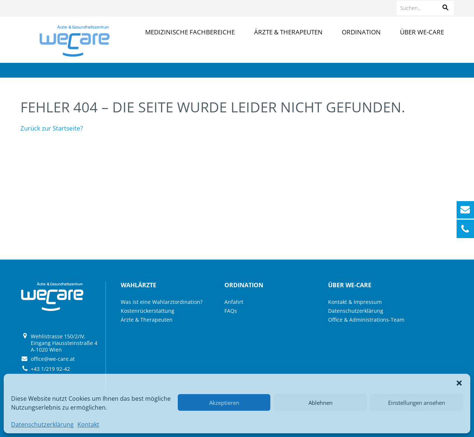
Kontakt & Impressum (355, 301)
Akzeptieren (224, 402)
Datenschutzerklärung (42, 424)
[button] (459, 383)
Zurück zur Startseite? (51, 128)
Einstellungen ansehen (416, 402)
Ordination (361, 32)
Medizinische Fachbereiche (190, 32)
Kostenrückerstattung (147, 310)
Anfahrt (233, 301)
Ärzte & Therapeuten (288, 32)
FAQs (230, 310)
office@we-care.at (53, 358)
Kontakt (88, 424)
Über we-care (422, 32)
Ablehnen (320, 402)
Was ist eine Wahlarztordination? (162, 301)
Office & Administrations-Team (366, 319)
